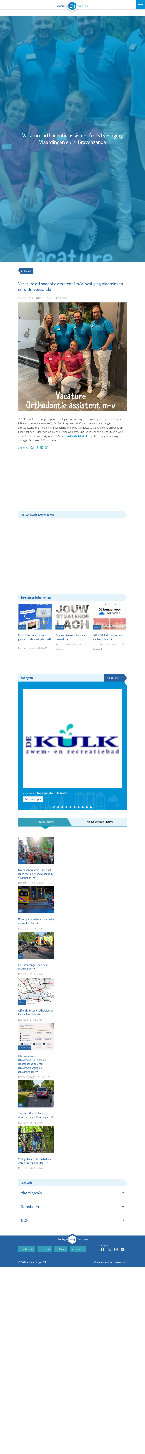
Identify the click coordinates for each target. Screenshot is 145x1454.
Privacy (61, 1254)
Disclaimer (78, 1254)
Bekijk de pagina (33, 799)
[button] (54, 807)
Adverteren (27, 1254)
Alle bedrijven (114, 677)
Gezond (27, 271)
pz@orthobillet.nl (78, 436)
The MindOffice (118, 1268)
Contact (44, 1254)
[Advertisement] (72, 482)
